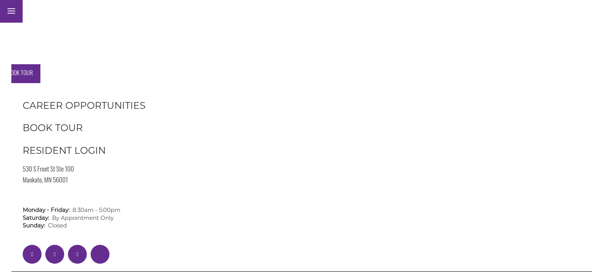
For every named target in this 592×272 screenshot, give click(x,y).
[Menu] (11, 11)
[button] (70, 11)
